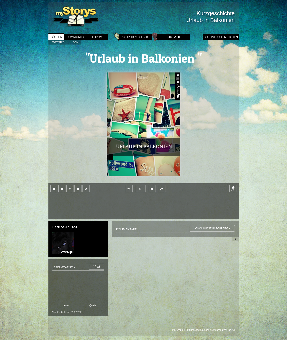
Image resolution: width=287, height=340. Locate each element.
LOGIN (75, 42)
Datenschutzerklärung (223, 330)
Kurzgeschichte (216, 13)
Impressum (177, 330)
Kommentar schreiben (212, 228)
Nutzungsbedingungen (197, 330)
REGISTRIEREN (58, 42)
